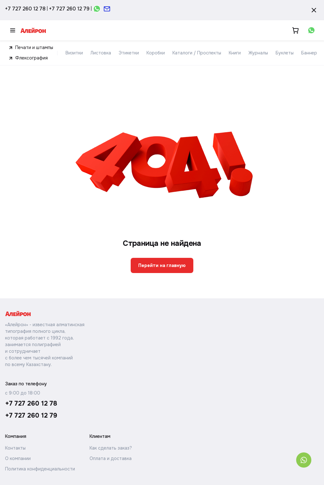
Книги (235, 53)
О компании (18, 458)
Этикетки (129, 53)
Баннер (309, 53)
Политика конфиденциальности (40, 469)
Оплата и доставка (111, 458)
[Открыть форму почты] (107, 9)
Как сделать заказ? (111, 448)
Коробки (155, 53)
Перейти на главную (162, 265)
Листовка (100, 53)
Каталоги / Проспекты (196, 53)
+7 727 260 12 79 (69, 8)
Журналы (258, 53)
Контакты (15, 448)
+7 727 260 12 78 (25, 8)
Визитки (74, 53)
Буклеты (285, 53)
